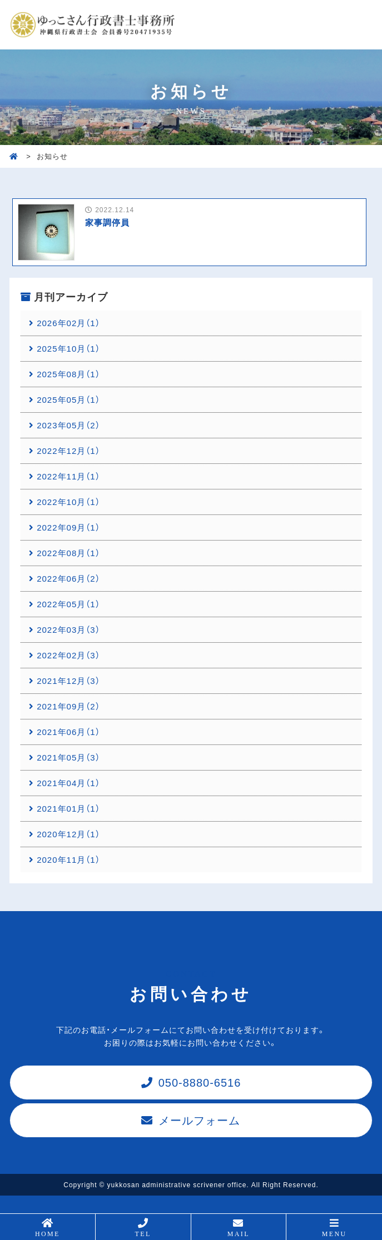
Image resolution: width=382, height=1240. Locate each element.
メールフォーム (199, 1120)
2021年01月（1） (68, 808)
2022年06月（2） (68, 578)
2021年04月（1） (68, 783)
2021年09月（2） (68, 706)
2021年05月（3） (68, 757)
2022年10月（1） (68, 502)
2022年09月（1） (68, 527)
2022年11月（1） (68, 476)
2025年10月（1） (68, 348)
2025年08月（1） (68, 374)
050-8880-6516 (199, 1082)
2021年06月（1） (68, 732)
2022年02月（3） (68, 655)
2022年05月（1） (68, 604)
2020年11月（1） (68, 859)
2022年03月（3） (68, 629)
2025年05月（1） (68, 399)
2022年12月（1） (68, 450)
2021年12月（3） (68, 680)
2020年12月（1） (68, 834)
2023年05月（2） (68, 425)
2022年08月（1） (68, 553)
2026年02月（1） (68, 323)
